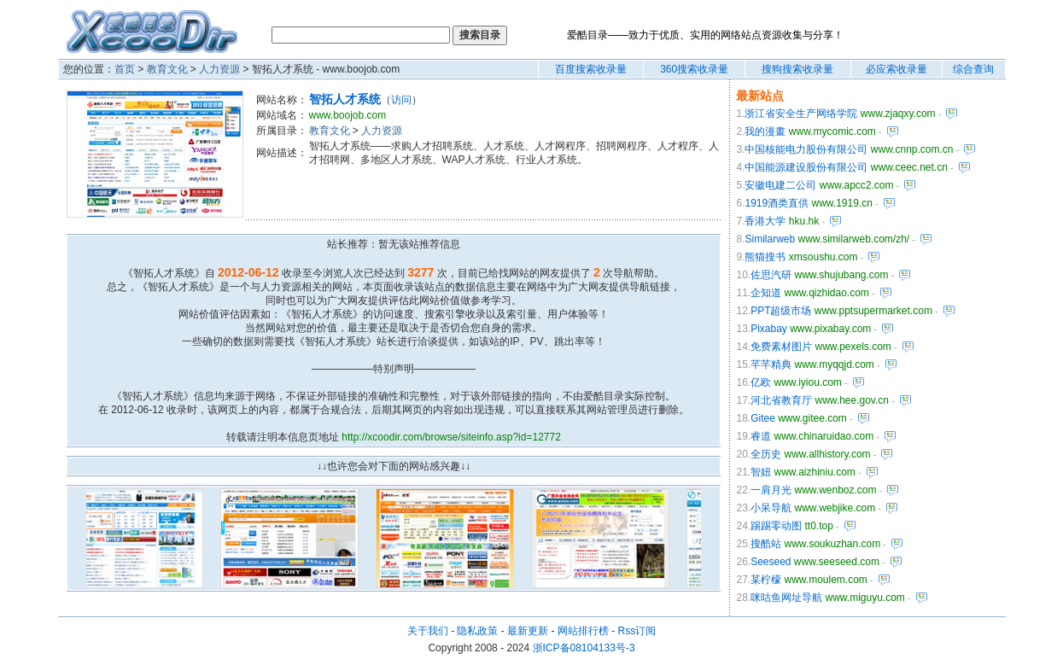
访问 (401, 100)
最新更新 (527, 631)
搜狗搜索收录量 (797, 69)
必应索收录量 (896, 69)
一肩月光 (771, 490)
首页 (124, 69)
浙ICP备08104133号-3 (584, 648)
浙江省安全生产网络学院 (801, 114)
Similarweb (770, 239)
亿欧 (761, 382)
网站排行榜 (583, 631)
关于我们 (427, 631)
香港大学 (765, 221)
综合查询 (973, 69)
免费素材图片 (781, 347)
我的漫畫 (765, 131)
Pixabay (769, 329)
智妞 (761, 472)
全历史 (766, 454)
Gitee (763, 418)
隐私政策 (477, 631)
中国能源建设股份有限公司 (806, 167)
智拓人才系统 (345, 99)
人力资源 (219, 69)
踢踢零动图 (776, 526)
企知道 (766, 293)
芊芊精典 (771, 364)
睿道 (761, 436)
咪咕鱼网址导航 (786, 598)
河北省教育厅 (781, 400)
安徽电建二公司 (780, 185)
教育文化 (167, 69)
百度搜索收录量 (591, 69)
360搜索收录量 (694, 69)
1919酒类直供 (777, 203)
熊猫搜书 (765, 257)
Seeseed (771, 562)
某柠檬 (766, 580)
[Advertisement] (473, 193)
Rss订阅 (637, 631)
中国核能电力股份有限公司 (806, 149)
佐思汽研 (771, 275)
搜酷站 (766, 544)
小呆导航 (771, 508)
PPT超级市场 (781, 311)
